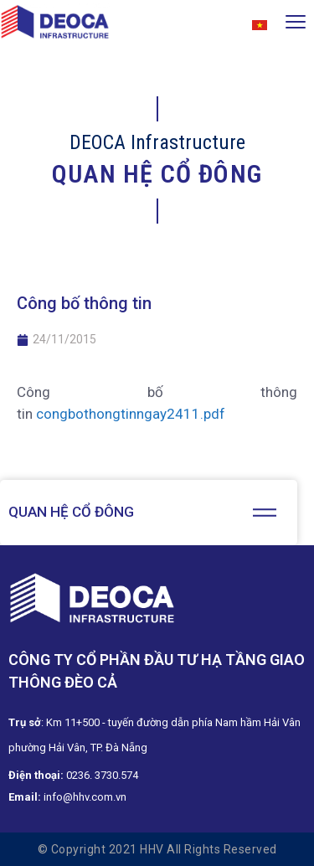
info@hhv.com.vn (85, 797)
